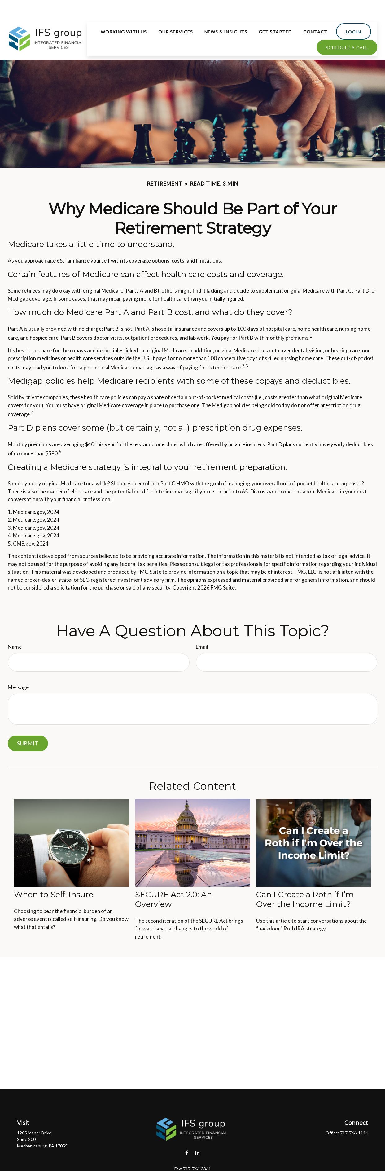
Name (15, 628)
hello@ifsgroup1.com (192, 1160)
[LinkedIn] (197, 1134)
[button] (123, 13)
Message (18, 668)
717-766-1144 (354, 1114)
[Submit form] (28, 725)
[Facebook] (186, 1134)
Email (202, 628)
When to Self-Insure (53, 876)
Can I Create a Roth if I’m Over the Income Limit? (305, 880)
